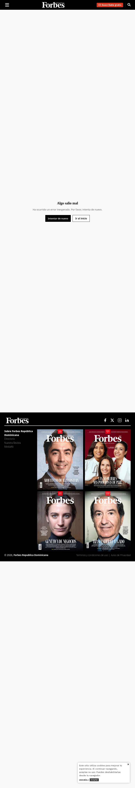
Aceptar (94, 780)
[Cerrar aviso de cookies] (128, 764)
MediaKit (9, 446)
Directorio (9, 438)
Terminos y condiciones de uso (92, 555)
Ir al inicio (81, 218)
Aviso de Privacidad (121, 555)
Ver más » (84, 780)
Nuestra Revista (12, 442)
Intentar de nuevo (58, 218)
